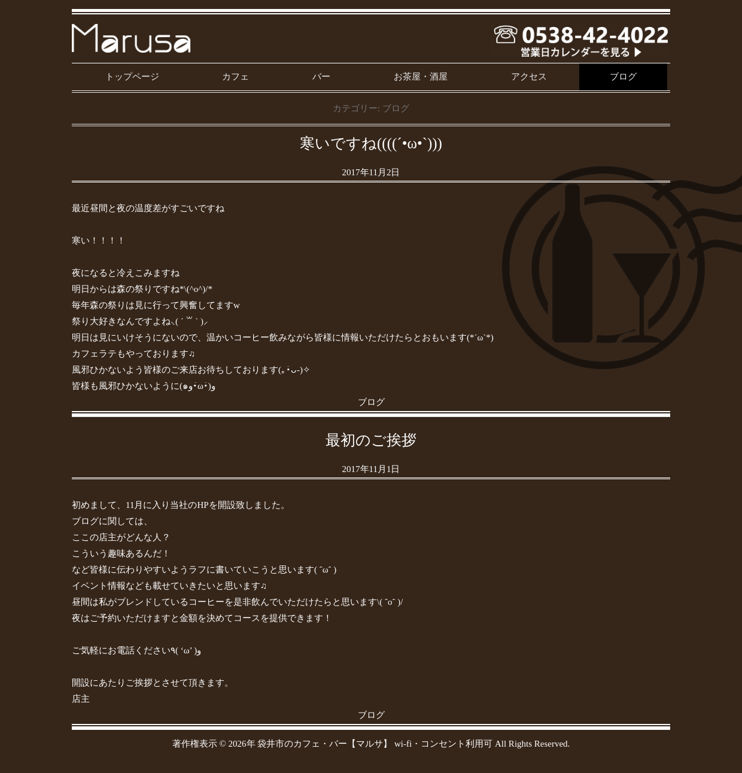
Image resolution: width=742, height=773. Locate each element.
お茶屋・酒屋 (421, 76)
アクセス (529, 76)
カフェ (235, 76)
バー (321, 76)
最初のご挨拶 (371, 440)
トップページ (132, 76)
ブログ (623, 76)
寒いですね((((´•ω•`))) (371, 143)
